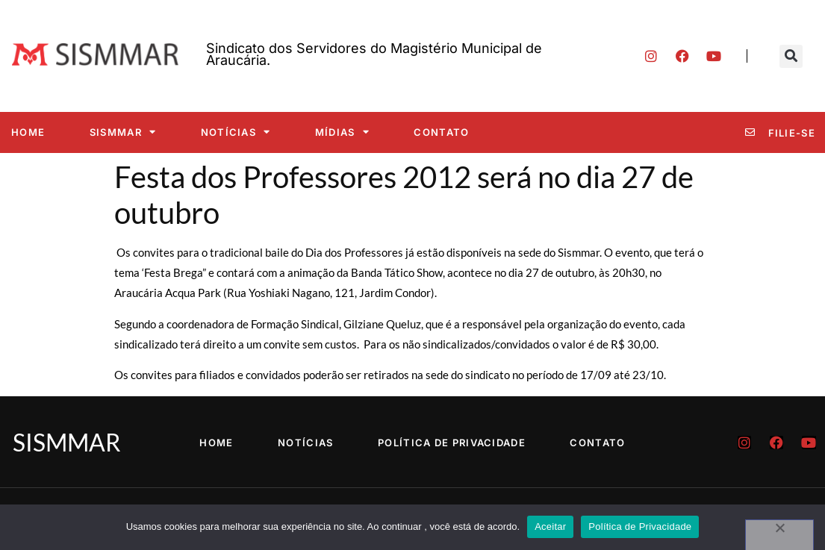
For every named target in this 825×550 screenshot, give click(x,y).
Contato (441, 132)
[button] (791, 56)
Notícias (236, 132)
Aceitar (550, 526)
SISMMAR (123, 132)
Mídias (342, 132)
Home (28, 132)
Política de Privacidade (452, 443)
